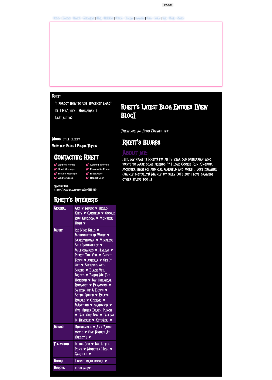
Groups (129, 18)
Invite (157, 18)
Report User (96, 178)
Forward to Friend (99, 169)
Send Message (66, 169)
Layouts (140, 18)
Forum (119, 18)
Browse (66, 18)
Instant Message (67, 173)
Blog (99, 18)
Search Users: (119, 4)
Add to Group (65, 178)
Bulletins (108, 18)
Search (168, 4)
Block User (96, 173)
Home (56, 18)
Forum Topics (87, 146)
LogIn (206, 4)
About (180, 18)
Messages (89, 18)
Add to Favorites (99, 164)
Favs (149, 18)
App (164, 18)
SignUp (216, 4)
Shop (172, 18)
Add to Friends (66, 164)
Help (198, 4)
